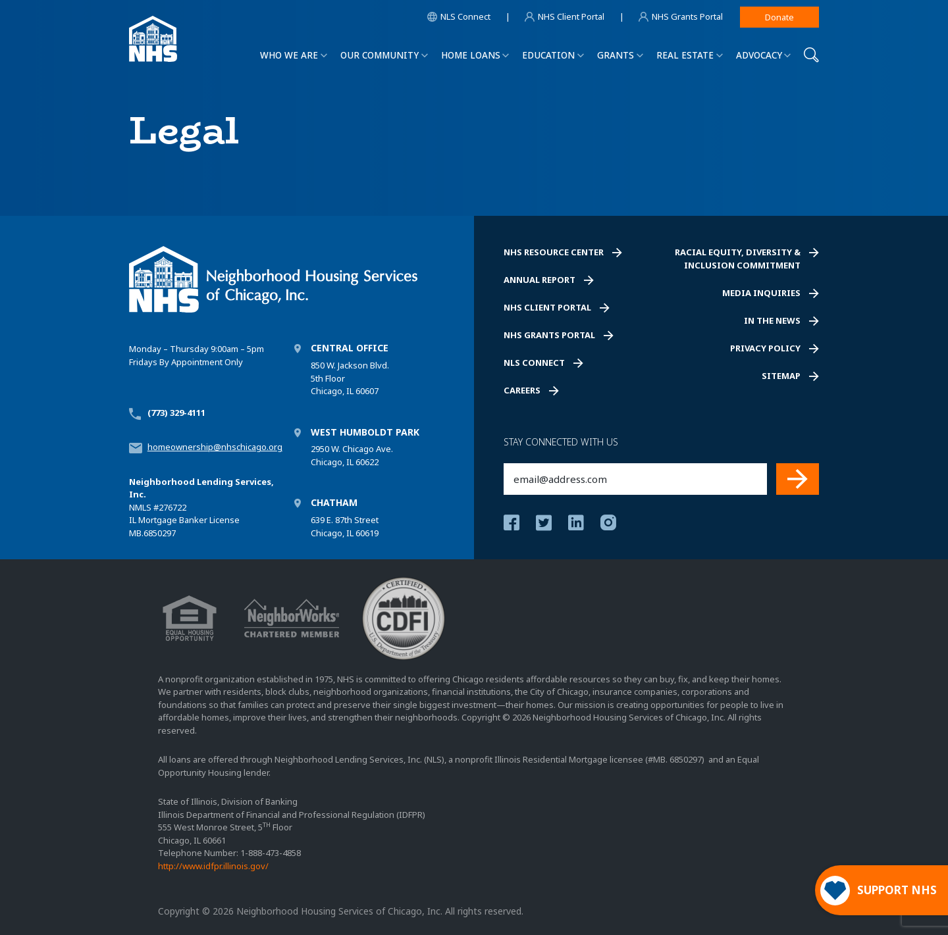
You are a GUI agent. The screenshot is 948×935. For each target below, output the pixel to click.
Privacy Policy (765, 348)
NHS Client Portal (547, 307)
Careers (522, 390)
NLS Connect (534, 362)
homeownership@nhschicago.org (214, 447)
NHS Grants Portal (549, 335)
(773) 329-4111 (176, 412)
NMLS (140, 507)
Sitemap (781, 376)
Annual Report (539, 280)
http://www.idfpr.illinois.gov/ (213, 866)
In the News (772, 320)
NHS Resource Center (554, 252)
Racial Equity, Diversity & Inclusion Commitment (738, 258)
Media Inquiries (761, 293)
